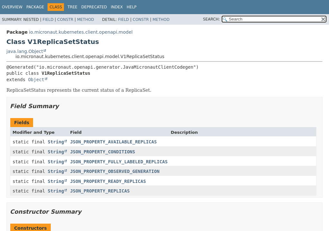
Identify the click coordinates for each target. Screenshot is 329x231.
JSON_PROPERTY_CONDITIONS (102, 151)
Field (47, 19)
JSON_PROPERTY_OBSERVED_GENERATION (114, 171)
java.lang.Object (24, 51)
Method (85, 19)
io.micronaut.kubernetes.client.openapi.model (80, 32)
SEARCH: (211, 19)
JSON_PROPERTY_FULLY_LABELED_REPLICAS (118, 161)
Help (132, 7)
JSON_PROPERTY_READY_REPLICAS (108, 181)
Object (36, 79)
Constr (65, 19)
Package (35, 7)
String (56, 141)
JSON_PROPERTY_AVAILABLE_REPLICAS (113, 141)
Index (117, 7)
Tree (72, 7)
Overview (12, 7)
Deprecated (94, 7)
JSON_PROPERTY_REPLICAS (99, 190)
